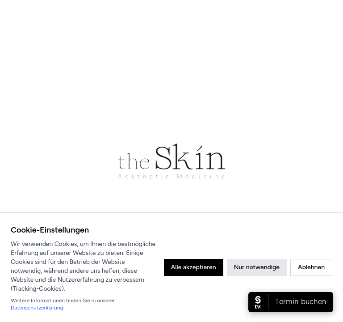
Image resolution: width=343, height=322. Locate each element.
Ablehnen (311, 267)
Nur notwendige (257, 267)
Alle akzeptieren (193, 267)
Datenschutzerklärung (37, 308)
